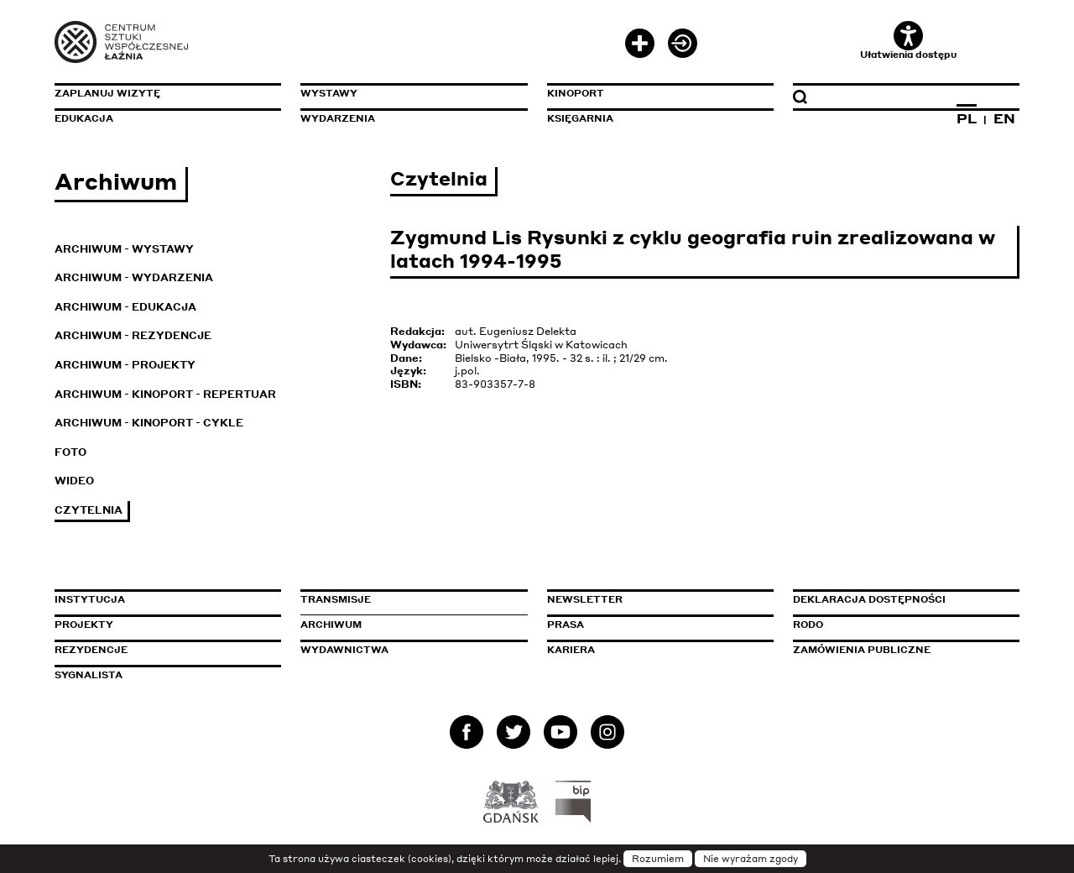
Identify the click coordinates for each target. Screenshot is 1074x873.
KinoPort (575, 93)
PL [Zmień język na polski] (967, 118)
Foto (70, 452)
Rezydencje (91, 650)
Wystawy (328, 93)
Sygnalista (89, 675)
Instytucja (90, 599)
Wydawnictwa (344, 650)
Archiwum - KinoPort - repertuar (165, 394)
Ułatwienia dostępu (908, 40)
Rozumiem (658, 859)
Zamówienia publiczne (899, 650)
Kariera (571, 650)
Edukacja (84, 118)
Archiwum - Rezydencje (133, 335)
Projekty (84, 624)
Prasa (565, 624)
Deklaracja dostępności (869, 599)
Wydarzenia (337, 118)
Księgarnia (580, 118)
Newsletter (585, 599)
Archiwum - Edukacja (125, 307)
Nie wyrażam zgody (750, 859)
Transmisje (407, 599)
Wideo (74, 480)
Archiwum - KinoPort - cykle (149, 422)
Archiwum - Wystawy (124, 249)
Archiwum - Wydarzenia (134, 277)
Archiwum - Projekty (125, 364)
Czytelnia (89, 510)
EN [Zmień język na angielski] (1004, 118)
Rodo (808, 624)
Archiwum (331, 624)
